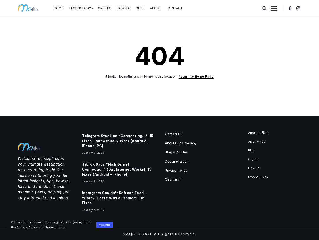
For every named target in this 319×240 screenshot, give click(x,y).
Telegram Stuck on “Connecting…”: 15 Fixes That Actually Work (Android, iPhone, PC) (117, 141)
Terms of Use (55, 227)
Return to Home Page (196, 76)
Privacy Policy (27, 227)
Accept (104, 224)
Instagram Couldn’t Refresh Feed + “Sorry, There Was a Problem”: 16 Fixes (114, 198)
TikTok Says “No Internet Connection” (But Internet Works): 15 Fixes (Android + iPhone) (116, 169)
